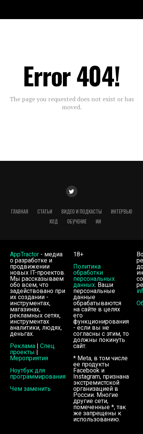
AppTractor (24, 254)
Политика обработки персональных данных (94, 275)
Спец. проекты (33, 349)
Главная (19, 211)
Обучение (77, 221)
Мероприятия (29, 358)
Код (54, 221)
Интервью (121, 211)
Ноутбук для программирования (38, 373)
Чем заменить (30, 388)
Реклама (22, 346)
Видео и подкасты (81, 211)
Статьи (44, 211)
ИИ (98, 221)
